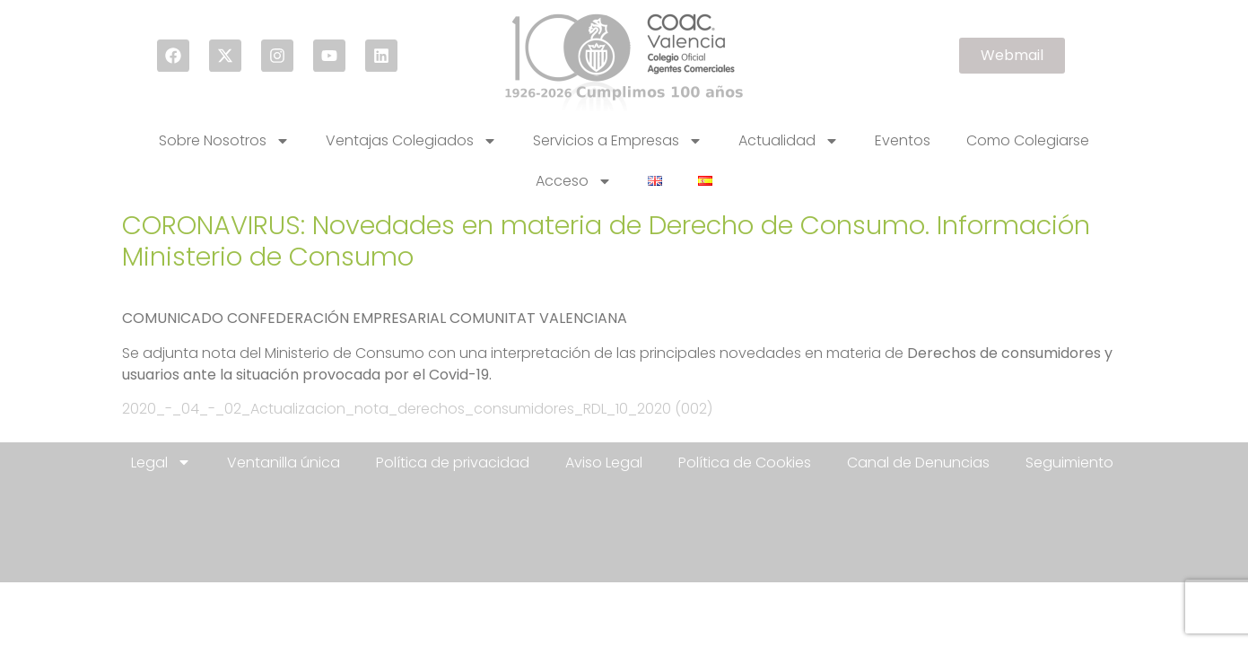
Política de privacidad (452, 462)
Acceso (574, 181)
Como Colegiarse (1027, 140)
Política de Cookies (744, 462)
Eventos (902, 140)
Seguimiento (1069, 462)
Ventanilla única (283, 462)
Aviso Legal (603, 462)
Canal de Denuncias (918, 462)
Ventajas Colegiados (411, 141)
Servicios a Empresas (618, 141)
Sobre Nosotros (224, 141)
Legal (161, 462)
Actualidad (788, 141)
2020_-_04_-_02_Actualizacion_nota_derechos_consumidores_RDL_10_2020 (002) (417, 408)
